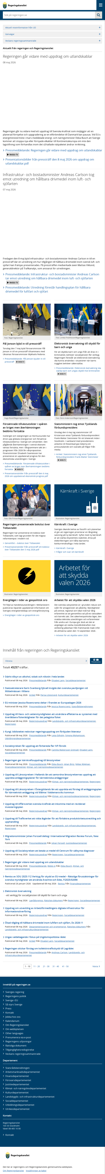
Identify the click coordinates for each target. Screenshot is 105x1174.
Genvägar (53, 34)
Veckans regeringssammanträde (53, 40)
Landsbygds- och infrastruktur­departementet (30, 1096)
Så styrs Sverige (13, 1004)
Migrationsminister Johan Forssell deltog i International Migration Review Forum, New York (51, 838)
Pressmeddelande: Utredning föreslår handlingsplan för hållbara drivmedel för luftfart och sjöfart (47, 289)
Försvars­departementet (18, 1080)
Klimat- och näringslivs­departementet (25, 1088)
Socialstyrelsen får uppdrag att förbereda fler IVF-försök (35, 745)
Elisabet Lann (58, 680)
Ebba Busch (57, 764)
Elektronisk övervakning (18, 891)
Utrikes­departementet (17, 1109)
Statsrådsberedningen (82, 706)
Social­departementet (16, 1100)
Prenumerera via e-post (18, 1037)
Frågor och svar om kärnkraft (70, 551)
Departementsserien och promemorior (47, 926)
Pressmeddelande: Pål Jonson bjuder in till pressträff (25, 360)
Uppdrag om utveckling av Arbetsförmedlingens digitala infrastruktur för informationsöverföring (44, 910)
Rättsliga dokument (53, 900)
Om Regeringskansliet (17, 1025)
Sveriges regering (14, 992)
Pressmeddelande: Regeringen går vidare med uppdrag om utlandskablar (53, 152)
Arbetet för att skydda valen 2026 (72, 635)
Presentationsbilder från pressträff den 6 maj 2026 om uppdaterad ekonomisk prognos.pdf (26, 475)
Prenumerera (96, 661)
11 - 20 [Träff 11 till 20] (36, 966)
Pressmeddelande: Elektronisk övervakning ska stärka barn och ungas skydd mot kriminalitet (78, 371)
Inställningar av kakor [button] (36, 1170)
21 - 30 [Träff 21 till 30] (46, 966)
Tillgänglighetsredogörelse (19, 1049)
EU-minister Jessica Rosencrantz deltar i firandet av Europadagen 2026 (43, 702)
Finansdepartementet (15, 767)
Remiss (61, 883)
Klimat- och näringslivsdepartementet (45, 767)
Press (8, 1008)
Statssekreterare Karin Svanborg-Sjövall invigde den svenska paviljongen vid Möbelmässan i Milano (46, 690)
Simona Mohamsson (75, 735)
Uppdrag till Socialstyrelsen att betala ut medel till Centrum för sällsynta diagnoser (49, 850)
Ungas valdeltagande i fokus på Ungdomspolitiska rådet (35, 937)
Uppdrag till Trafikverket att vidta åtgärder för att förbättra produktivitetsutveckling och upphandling (53, 820)
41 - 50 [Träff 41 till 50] (65, 966)
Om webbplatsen (14, 1029)
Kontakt (9, 1012)
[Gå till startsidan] (14, 5)
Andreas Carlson (60, 952)
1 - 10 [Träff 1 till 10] (27, 966)
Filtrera (46, 660)
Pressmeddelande (37, 680)
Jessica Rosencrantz (61, 706)
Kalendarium (12, 1021)
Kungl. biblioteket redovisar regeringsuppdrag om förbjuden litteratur (43, 731)
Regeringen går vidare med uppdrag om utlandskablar (34, 862)
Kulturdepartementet (68, 695)
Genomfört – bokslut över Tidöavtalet (22, 543)
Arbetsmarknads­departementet (22, 1071)
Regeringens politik (15, 996)
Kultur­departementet (17, 1092)
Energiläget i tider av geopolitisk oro (22, 615)
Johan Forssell (58, 843)
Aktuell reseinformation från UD (53, 27)
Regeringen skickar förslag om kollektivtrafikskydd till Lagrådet (39, 948)
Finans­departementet (17, 1076)
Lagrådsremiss (36, 900)
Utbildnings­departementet (19, 1104)
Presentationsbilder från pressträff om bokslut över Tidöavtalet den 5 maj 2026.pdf (27, 548)
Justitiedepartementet (76, 843)
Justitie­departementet (17, 1084)
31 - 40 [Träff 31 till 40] (55, 966)
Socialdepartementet (76, 680)
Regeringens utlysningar (18, 1041)
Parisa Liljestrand (48, 695)
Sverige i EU (11, 1000)
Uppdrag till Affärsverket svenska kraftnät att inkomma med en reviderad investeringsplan (45, 805)
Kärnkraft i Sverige (65, 548)
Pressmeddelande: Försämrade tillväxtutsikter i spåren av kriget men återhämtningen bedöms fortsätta (27, 466)
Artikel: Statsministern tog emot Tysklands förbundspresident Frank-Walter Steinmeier (77, 457)
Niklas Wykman (82, 764)
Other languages (14, 1033)
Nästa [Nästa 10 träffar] (96, 966)
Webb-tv (51, 866)
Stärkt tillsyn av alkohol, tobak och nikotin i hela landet (34, 676)
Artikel (32, 695)
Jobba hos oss (12, 1016)
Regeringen (10, 724)
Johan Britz (69, 764)
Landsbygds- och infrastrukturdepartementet (74, 721)
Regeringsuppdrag (38, 721)
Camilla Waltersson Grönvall (65, 749)
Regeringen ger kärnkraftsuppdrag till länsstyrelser (33, 760)
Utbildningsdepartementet (18, 738)
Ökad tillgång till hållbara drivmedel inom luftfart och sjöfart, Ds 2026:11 (44, 922)
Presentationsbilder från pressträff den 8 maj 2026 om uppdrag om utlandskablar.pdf (49, 161)
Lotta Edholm (58, 735)
